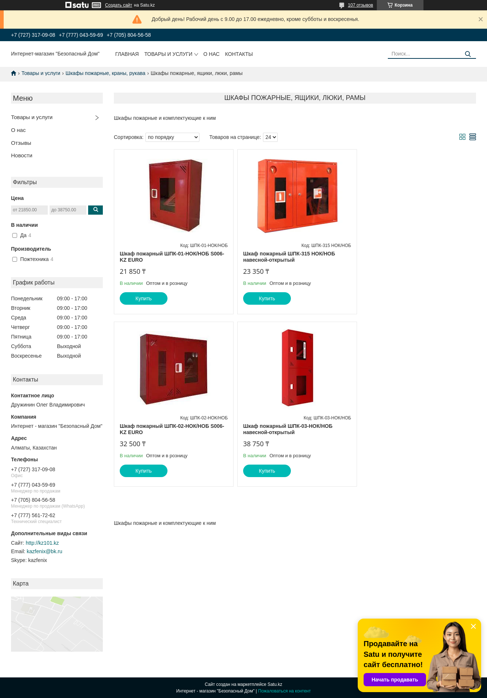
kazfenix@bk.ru (44, 551)
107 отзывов (360, 5)
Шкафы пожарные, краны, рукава (105, 73)
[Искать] (467, 54)
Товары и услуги (168, 54)
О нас (211, 54)
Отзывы (21, 143)
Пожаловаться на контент (284, 691)
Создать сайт (118, 5)
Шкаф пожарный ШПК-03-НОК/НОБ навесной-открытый (164, 429)
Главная (127, 54)
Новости (21, 155)
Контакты (239, 54)
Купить (144, 298)
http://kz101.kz (42, 543)
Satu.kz (274, 684)
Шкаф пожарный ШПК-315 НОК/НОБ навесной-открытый (287, 257)
